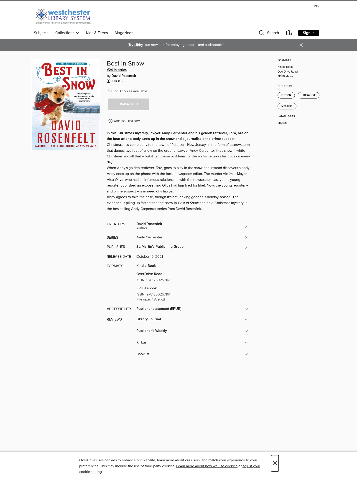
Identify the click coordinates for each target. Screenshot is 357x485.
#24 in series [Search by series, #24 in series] (117, 70)
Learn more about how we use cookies (206, 466)
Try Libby (135, 45)
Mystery (287, 106)
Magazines (124, 32)
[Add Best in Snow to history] (124, 121)
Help (316, 6)
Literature (309, 95)
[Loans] (289, 33)
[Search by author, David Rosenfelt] (192, 226)
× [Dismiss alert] (301, 45)
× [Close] (275, 463)
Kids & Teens (97, 32)
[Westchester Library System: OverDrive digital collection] (65, 15)
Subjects (41, 32)
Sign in (309, 32)
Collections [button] (67, 32)
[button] (268, 33)
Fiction (286, 95)
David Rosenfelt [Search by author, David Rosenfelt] (124, 76)
